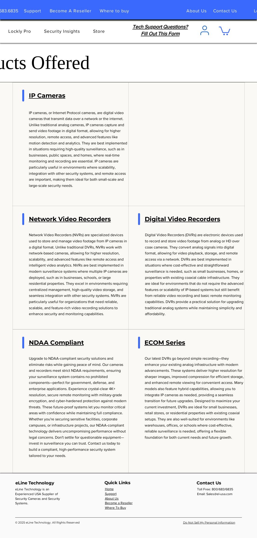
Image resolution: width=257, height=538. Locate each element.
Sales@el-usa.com (219, 494)
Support (111, 494)
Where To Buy (115, 508)
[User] (204, 30)
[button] (99, 31)
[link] (224, 30)
